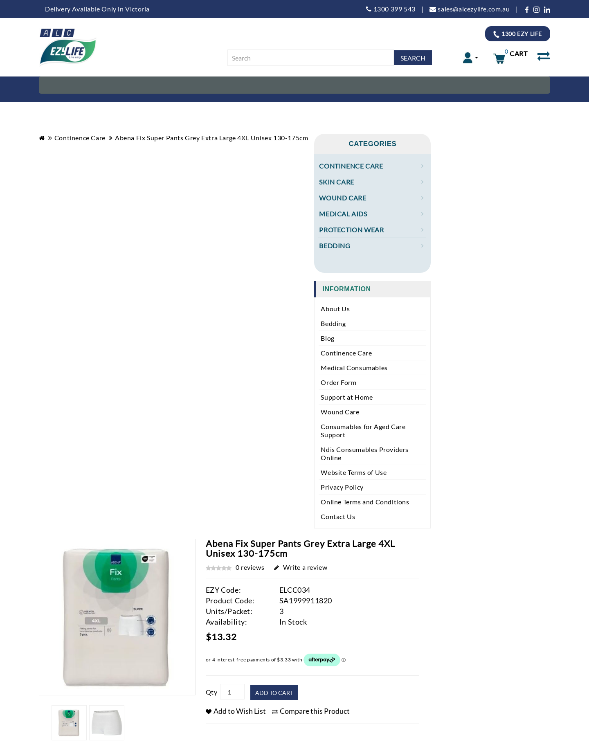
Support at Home (347, 397)
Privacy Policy (342, 487)
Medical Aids (343, 214)
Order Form (338, 382)
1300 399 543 (390, 9)
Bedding (334, 246)
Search (412, 58)
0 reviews (250, 567)
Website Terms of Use (354, 472)
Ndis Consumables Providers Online (365, 453)
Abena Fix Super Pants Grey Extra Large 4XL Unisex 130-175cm (211, 138)
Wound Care (342, 198)
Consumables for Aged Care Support (363, 430)
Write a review (301, 567)
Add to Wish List (236, 710)
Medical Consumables (354, 367)
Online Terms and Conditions (365, 502)
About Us (335, 309)
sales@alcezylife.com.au (469, 9)
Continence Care (80, 138)
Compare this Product (311, 710)
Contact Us (338, 516)
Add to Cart (274, 692)
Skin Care (336, 182)
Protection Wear (351, 230)
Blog (327, 338)
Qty (212, 692)
